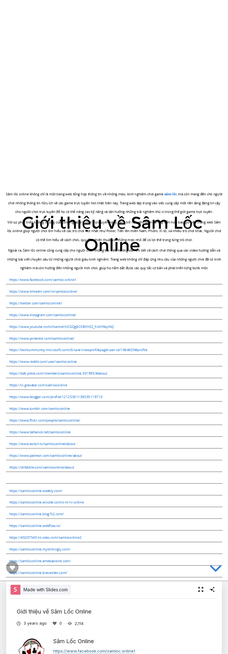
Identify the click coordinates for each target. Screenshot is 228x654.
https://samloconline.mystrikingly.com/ (39, 549)
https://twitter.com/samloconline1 (35, 303)
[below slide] (215, 569)
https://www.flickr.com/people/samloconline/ (44, 420)
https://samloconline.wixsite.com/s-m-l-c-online (46, 502)
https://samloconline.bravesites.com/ (38, 572)
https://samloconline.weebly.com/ (35, 490)
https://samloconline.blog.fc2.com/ (36, 514)
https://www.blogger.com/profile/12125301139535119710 (55, 396)
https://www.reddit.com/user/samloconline (42, 361)
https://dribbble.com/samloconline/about (41, 467)
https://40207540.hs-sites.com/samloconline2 (45, 537)
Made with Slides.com (46, 589)
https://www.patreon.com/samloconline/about (45, 455)
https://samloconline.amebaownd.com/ (40, 560)
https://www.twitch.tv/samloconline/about (42, 443)
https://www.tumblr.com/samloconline (39, 408)
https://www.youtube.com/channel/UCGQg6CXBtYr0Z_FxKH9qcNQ (61, 326)
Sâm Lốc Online (73, 641)
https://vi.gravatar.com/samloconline (38, 385)
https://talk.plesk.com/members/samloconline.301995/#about (58, 373)
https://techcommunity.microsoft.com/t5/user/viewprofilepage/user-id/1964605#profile (78, 349)
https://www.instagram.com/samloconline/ (42, 314)
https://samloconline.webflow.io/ (34, 525)
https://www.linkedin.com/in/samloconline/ (43, 291)
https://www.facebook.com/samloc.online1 (42, 279)
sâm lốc (170, 194)
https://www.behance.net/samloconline (39, 432)
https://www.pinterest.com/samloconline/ (41, 338)
